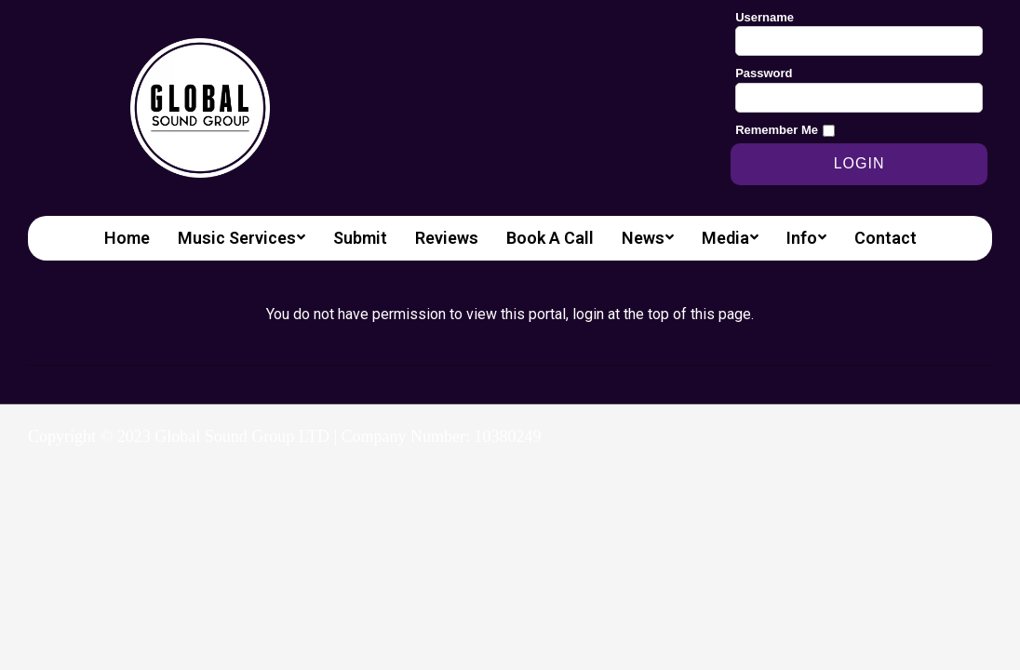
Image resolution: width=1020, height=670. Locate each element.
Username (764, 17)
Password (763, 73)
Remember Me (776, 130)
